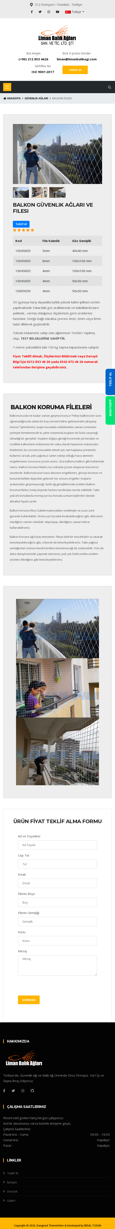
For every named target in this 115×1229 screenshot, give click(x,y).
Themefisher (56, 1225)
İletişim (12, 1182)
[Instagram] (23, 1091)
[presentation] (50, 987)
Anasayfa (12, 98)
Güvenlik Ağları (36, 98)
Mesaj (22, 951)
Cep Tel (23, 855)
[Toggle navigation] (7, 87)
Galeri (11, 1200)
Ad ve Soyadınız (29, 836)
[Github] (32, 1091)
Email (22, 874)
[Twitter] (13, 1091)
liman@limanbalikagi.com (77, 59)
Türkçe (73, 12)
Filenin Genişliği (28, 913)
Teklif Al (75, 70)
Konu (21, 932)
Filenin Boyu (26, 894)
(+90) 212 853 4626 (33, 59)
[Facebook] (4, 1091)
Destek (12, 1191)
